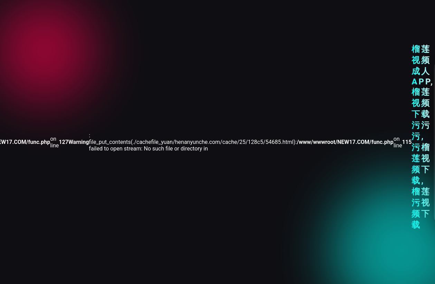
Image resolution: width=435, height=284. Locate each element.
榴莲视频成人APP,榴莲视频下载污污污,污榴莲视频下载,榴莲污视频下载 (423, 137)
